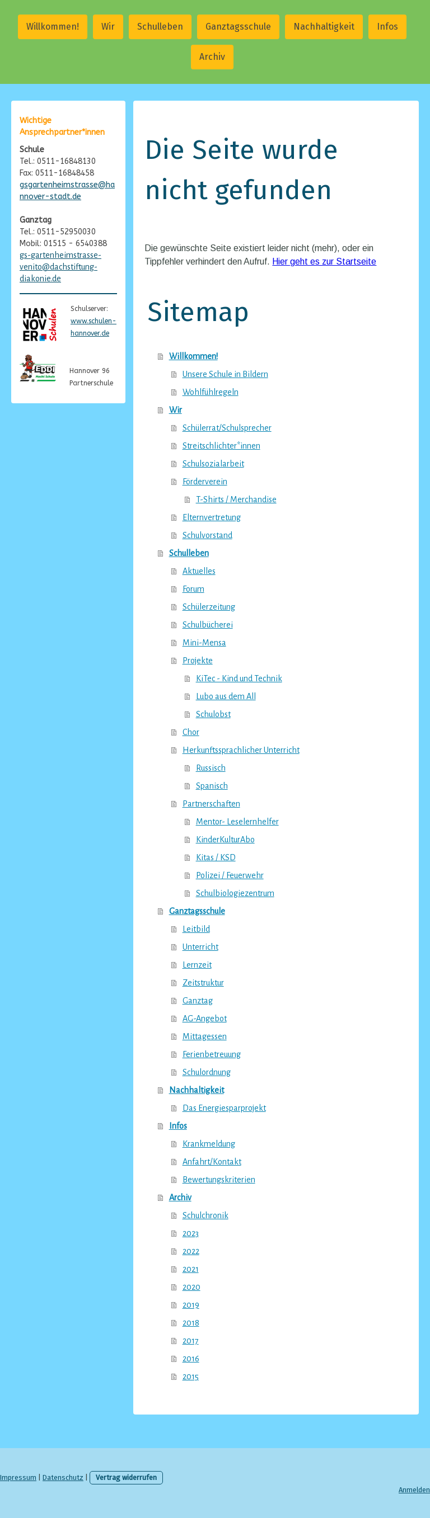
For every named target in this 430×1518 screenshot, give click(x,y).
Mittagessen (205, 1036)
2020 (191, 1287)
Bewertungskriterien (219, 1179)
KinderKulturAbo (225, 839)
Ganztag (198, 1000)
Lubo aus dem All (226, 696)
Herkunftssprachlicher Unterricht (241, 750)
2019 (191, 1304)
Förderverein (205, 481)
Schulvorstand (207, 535)
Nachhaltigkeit (323, 26)
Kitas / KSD (216, 857)
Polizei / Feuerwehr (230, 875)
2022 (191, 1251)
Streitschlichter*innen (221, 445)
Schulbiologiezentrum (235, 893)
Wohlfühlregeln (211, 392)
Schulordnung (207, 1072)
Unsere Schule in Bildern (225, 374)
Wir (108, 26)
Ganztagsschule (238, 26)
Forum (193, 588)
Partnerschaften (211, 803)
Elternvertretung (212, 517)
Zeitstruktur (203, 982)
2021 (191, 1269)
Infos (387, 26)
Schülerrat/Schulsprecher (227, 427)
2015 (191, 1376)
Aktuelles (199, 571)
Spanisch (212, 785)
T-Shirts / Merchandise (236, 499)
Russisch (211, 767)
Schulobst (213, 714)
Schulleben (160, 26)
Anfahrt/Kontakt (212, 1161)
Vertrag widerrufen (126, 1477)
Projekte (198, 660)
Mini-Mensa (204, 642)
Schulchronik (205, 1215)
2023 (191, 1233)
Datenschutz (63, 1477)
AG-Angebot (205, 1018)
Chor (191, 732)
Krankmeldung (209, 1143)
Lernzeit (197, 964)
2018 (191, 1322)
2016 (191, 1358)
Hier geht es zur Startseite (324, 261)
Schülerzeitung (209, 606)
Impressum (18, 1477)
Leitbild (196, 929)
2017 (191, 1340)
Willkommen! (52, 26)
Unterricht (200, 946)
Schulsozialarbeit (213, 463)
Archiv (212, 56)
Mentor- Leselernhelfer (237, 821)
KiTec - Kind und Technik (239, 678)
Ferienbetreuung (212, 1054)
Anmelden (414, 1490)
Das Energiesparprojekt (224, 1108)
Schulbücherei (208, 624)
